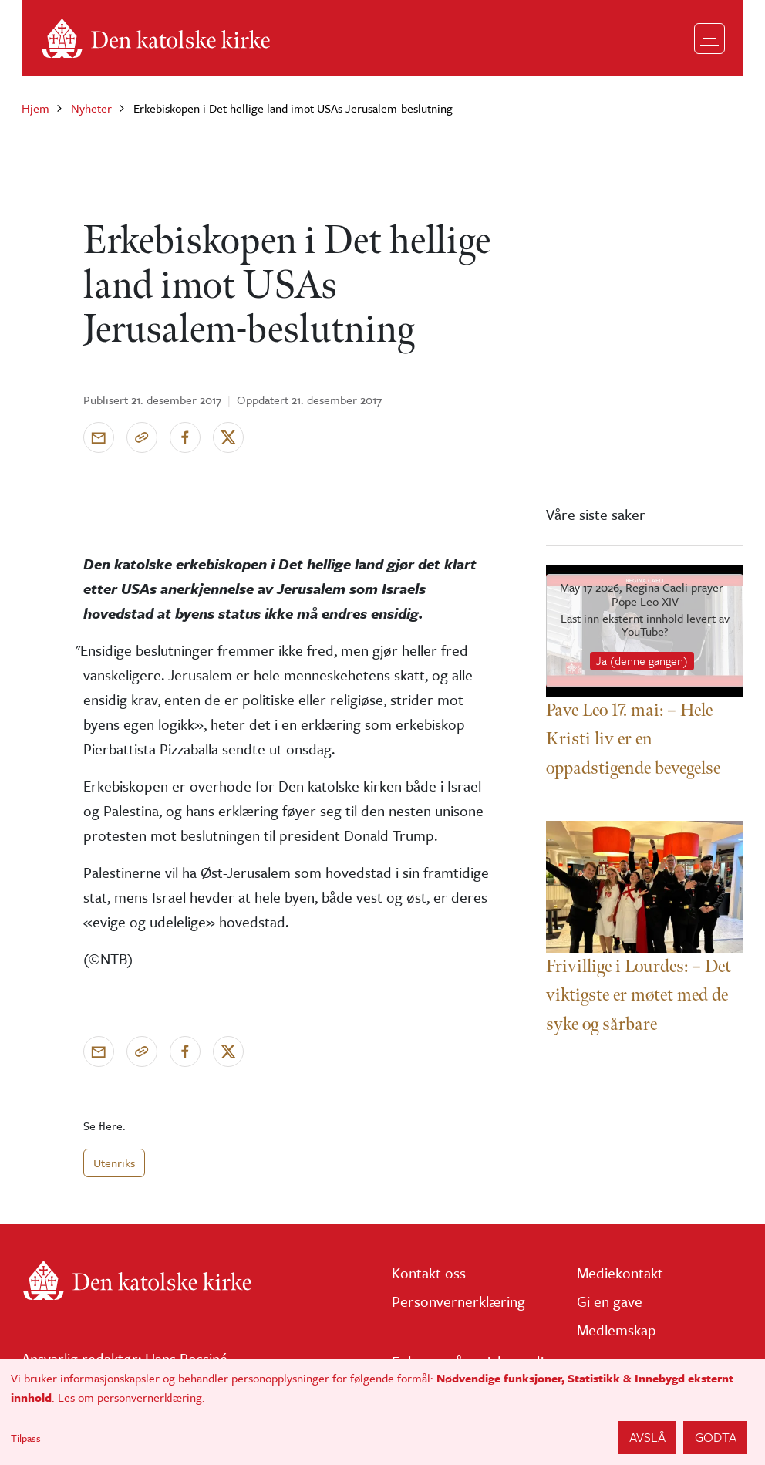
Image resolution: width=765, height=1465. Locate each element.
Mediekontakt (620, 1272)
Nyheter (91, 108)
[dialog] (382, 1412)
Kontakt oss (429, 1272)
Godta (715, 1436)
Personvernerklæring (458, 1301)
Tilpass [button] (26, 1438)
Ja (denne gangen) (642, 660)
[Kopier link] (141, 437)
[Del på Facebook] (185, 437)
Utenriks (114, 1162)
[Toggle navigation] (709, 38)
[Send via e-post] (98, 437)
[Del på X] (228, 437)
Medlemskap (616, 1329)
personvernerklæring (149, 1397)
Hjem (35, 108)
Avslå (647, 1436)
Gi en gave (609, 1301)
